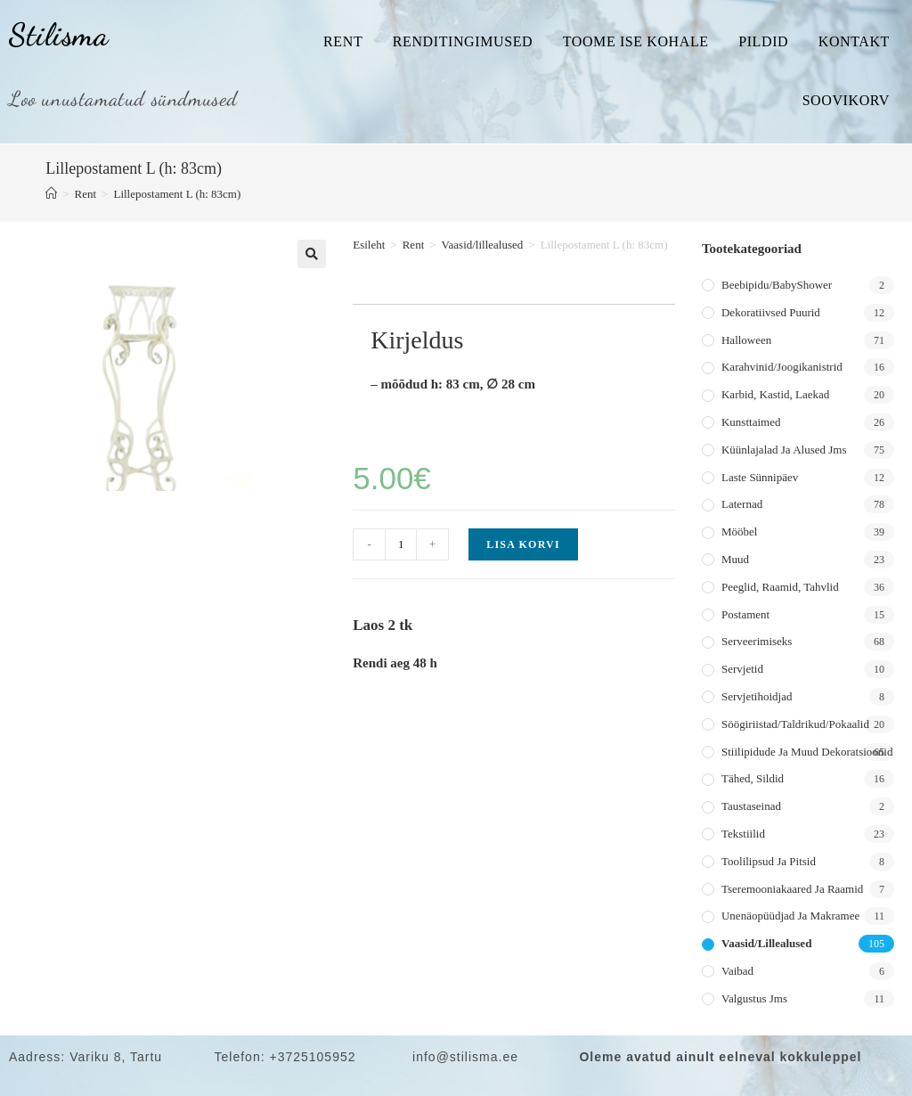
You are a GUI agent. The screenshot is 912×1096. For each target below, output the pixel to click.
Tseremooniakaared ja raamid (792, 889)
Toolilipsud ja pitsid (768, 861)
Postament (745, 614)
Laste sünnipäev (759, 477)
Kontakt (854, 41)
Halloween (746, 340)
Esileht (369, 244)
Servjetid (742, 668)
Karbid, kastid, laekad (775, 394)
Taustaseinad (751, 806)
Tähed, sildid (752, 778)
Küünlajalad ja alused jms (783, 449)
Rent (342, 41)
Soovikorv (846, 100)
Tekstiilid (743, 833)
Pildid (763, 41)
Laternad (741, 504)
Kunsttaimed (750, 422)
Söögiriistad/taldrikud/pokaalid (795, 724)
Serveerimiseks (756, 641)
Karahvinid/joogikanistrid (782, 366)
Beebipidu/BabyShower (776, 284)
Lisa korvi (523, 544)
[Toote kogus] (401, 544)
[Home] (51, 193)
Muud (735, 559)
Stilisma (59, 34)
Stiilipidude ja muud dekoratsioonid (806, 751)
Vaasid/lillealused (483, 244)
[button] (311, 254)
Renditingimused (463, 41)
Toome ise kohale (636, 41)
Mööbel (739, 531)
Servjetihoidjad (756, 696)
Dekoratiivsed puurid (770, 312)
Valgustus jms (754, 998)
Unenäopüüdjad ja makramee (790, 915)
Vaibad (737, 970)
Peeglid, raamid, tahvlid (780, 586)
